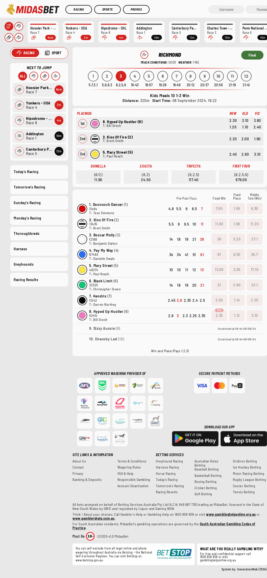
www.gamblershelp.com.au (93, 518)
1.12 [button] (237, 315)
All (22, 76)
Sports (107, 9)
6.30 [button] (254, 208)
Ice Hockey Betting (247, 467)
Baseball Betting (207, 469)
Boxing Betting (206, 482)
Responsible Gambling (133, 480)
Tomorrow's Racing (29, 187)
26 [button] (219, 239)
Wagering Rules (129, 467)
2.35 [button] (219, 315)
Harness (20, 248)
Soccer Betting (244, 486)
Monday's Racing (27, 217)
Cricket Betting (206, 488)
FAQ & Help (125, 474)
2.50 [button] (219, 300)
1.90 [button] (237, 224)
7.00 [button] (219, 208)
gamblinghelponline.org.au (218, 560)
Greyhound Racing (169, 461)
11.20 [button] (255, 224)
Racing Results (26, 279)
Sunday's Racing (27, 202)
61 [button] (219, 254)
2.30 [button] (254, 300)
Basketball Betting (208, 476)
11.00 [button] (219, 224)
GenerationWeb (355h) (252, 569)
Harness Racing (167, 467)
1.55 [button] (237, 208)
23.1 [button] (254, 285)
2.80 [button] (236, 285)
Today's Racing (26, 171)
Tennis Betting (244, 492)
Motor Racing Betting (248, 474)
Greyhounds (24, 264)
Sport (56, 53)
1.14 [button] (237, 300)
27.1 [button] (254, 239)
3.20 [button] (236, 239)
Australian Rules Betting (207, 463)
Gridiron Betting (245, 461)
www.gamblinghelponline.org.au (231, 514)
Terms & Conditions (132, 461)
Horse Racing (166, 474)
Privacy (77, 474)
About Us (79, 461)
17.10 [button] (255, 269)
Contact (78, 467)
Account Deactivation (133, 486)
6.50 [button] (236, 254)
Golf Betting (203, 494)
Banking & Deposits (87, 480)
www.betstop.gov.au (89, 560)
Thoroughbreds (27, 233)
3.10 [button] (254, 315)
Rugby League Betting (249, 480)
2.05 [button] (236, 269)
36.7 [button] (254, 254)
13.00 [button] (219, 269)
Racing (79, 9)
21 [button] (219, 285)
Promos (136, 9)
